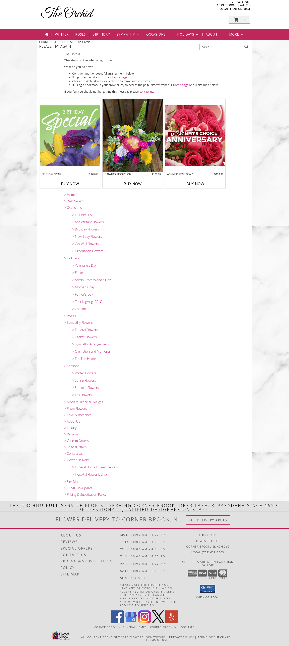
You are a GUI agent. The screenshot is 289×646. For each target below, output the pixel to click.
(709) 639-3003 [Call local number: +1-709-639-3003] (240, 9)
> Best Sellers (74, 201)
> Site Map (71, 481)
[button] (239, 20)
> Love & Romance (78, 415)
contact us (146, 91)
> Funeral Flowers (85, 330)
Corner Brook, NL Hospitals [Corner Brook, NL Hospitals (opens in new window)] (172, 627)
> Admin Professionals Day (91, 280)
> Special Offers (75, 447)
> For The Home (84, 358)
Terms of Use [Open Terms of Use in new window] (157, 640)
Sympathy (128, 34)
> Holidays (71, 258)
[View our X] (158, 622)
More (236, 34)
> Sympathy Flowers (78, 322)
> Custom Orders (76, 440)
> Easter (78, 272)
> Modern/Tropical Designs (83, 402)
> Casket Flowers (84, 337)
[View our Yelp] (171, 622)
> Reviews (71, 434)
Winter (62, 34)
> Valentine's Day (84, 265)
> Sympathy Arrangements (91, 344)
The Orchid (66, 14)
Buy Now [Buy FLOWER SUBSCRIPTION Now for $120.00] (133, 183)
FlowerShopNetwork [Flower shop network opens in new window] (147, 637)
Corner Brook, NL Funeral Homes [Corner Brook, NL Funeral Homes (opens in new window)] (120, 627)
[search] (246, 46)
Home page (119, 77)
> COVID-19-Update (78, 488)
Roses (80, 34)
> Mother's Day (83, 287)
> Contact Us (73, 453)
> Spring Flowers (84, 380)
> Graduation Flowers (87, 251)
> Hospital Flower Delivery (90, 474)
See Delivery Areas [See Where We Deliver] (208, 520)
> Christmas (80, 309)
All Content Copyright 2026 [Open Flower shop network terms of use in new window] (104, 637)
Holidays (188, 34)
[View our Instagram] (144, 622)
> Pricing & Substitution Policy (85, 494)
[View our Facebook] (117, 622)
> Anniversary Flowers (88, 222)
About (214, 34)
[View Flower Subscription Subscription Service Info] (133, 135)
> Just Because (83, 215)
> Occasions (73, 207)
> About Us (72, 421)
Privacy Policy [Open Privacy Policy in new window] (181, 637)
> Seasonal (72, 366)
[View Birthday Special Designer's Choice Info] (70, 135)
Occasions (158, 34)
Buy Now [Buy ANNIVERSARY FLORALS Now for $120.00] (195, 183)
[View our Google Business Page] (130, 622)
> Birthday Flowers (85, 229)
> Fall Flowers (82, 395)
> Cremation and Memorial (91, 351)
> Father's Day (82, 294)
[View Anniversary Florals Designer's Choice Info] (195, 135)
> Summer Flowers (85, 387)
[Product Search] (220, 47)
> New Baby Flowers (87, 236)
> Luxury (70, 428)
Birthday (101, 34)
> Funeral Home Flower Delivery (95, 467)
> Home (70, 194)
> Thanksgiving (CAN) (87, 301)
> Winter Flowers (84, 373)
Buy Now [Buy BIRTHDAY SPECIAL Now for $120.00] (70, 183)
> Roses (70, 316)
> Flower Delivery (76, 460)
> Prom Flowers (75, 408)
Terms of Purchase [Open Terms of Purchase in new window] (214, 637)
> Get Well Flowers (85, 244)
